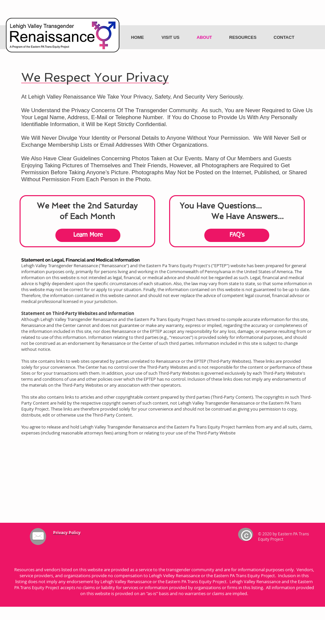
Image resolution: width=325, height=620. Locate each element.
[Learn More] (87, 235)
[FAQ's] (236, 235)
